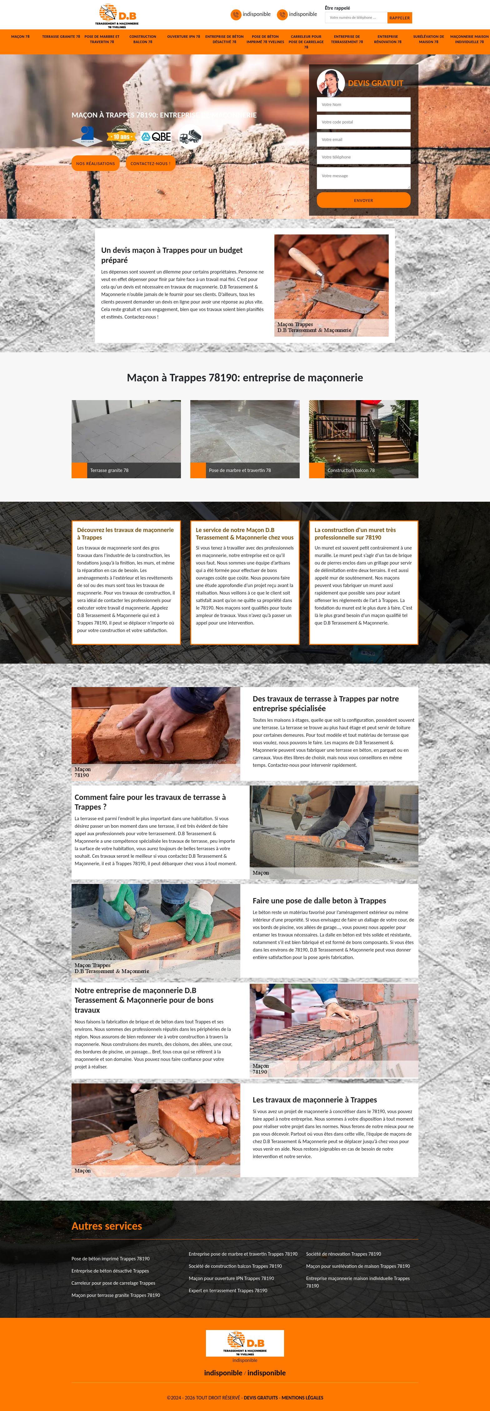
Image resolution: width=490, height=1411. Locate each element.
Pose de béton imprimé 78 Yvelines (265, 39)
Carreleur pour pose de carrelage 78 (306, 41)
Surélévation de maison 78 (428, 39)
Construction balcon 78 (142, 39)
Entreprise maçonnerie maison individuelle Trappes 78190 (358, 1282)
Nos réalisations (95, 163)
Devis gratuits (261, 1398)
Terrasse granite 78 (61, 36)
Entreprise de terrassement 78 (347, 39)
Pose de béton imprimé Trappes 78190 (111, 1259)
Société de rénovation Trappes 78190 (343, 1254)
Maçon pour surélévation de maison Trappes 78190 (358, 1266)
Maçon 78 (20, 36)
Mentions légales (302, 1398)
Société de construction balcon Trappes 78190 (235, 1266)
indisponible (251, 14)
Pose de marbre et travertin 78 (102, 39)
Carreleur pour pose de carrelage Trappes (113, 1283)
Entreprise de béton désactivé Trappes (110, 1271)
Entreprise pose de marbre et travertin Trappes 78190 (243, 1254)
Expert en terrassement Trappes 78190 (228, 1290)
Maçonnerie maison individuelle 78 (469, 39)
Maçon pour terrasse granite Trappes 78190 (116, 1295)
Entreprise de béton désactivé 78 (224, 39)
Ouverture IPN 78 (183, 36)
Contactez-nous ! (151, 163)
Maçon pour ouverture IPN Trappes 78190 (231, 1278)
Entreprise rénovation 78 (388, 39)
